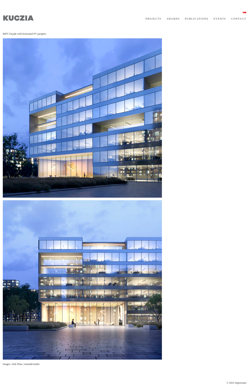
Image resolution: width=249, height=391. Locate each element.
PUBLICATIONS (196, 18)
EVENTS (220, 18)
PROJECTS (153, 18)
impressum (240, 382)
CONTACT (238, 18)
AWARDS (173, 18)
